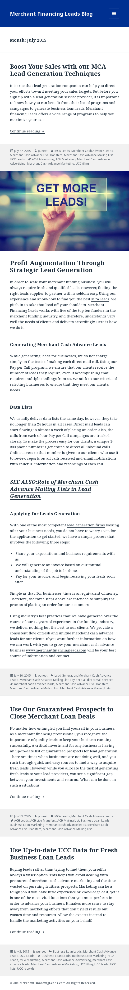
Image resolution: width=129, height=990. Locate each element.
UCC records (26, 969)
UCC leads (101, 964)
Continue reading (27, 131)
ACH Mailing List (68, 820)
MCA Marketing (30, 960)
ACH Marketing (65, 159)
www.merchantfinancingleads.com (56, 650)
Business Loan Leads (95, 820)
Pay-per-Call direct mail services (91, 680)
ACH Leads (21, 820)
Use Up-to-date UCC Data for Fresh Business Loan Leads (64, 853)
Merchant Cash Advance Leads (92, 151)
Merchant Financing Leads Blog (51, 13)
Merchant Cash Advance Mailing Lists (85, 688)
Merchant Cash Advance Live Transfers (36, 155)
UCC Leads (17, 159)
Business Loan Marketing (27, 825)
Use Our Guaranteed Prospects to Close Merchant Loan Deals (61, 712)
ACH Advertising (43, 159)
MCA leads (100, 299)
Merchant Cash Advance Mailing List (88, 155)
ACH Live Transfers (43, 820)
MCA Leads (62, 151)
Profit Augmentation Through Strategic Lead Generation (57, 266)
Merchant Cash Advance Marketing (50, 164)
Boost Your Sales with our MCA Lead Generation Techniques (58, 70)
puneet (42, 151)
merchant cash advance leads (34, 684)
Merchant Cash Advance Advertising (66, 960)
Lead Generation (66, 676)
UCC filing (82, 164)
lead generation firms (86, 525)
